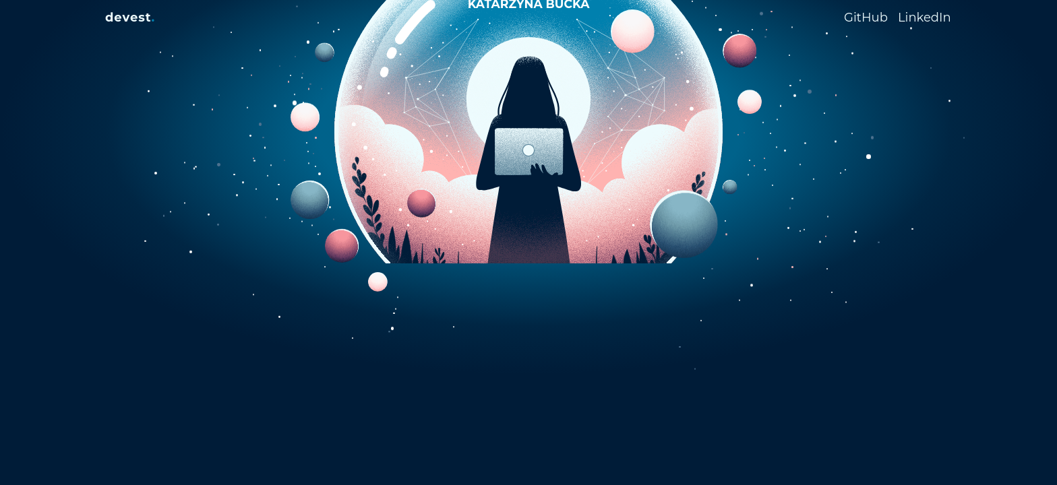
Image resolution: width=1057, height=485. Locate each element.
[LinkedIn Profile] (925, 16)
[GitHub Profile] (871, 17)
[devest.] (130, 17)
